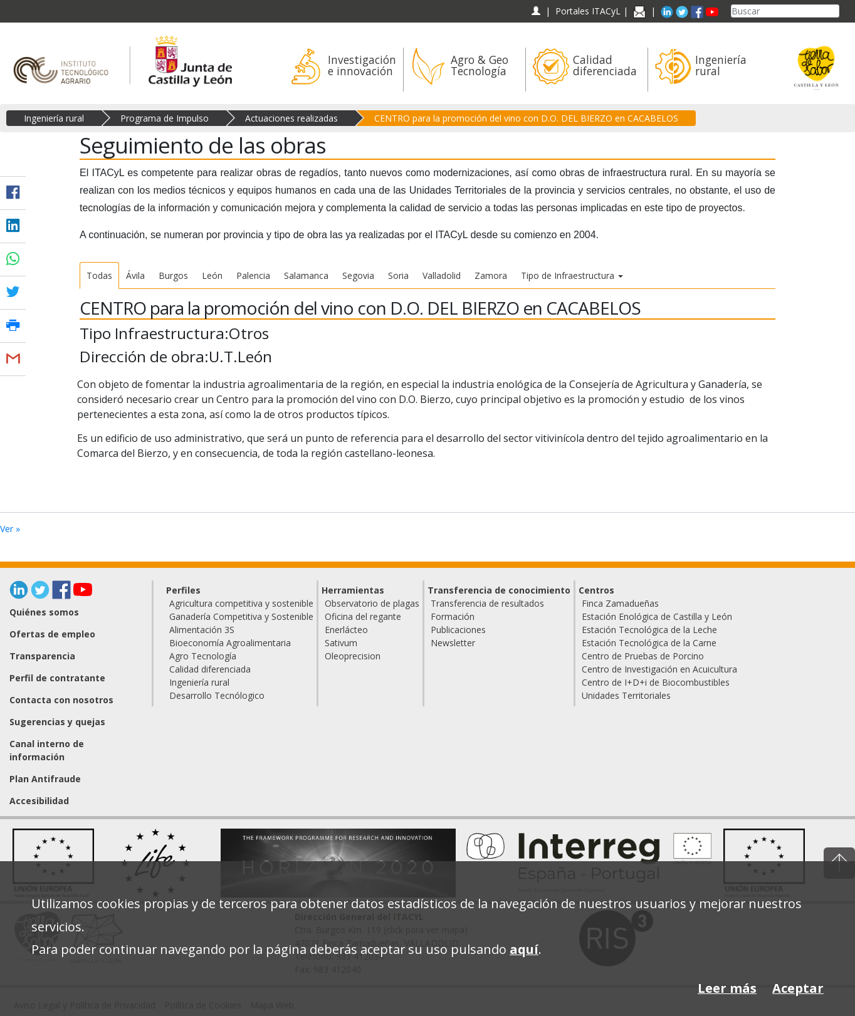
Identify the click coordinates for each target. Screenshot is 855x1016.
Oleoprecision (352, 656)
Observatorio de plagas (372, 603)
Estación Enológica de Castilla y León (657, 616)
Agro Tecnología (202, 656)
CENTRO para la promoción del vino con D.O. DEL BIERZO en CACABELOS (526, 118)
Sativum (341, 643)
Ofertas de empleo (52, 634)
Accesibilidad (39, 801)
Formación (453, 616)
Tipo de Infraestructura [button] (572, 275)
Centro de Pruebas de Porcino (643, 656)
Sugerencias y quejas (57, 722)
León (212, 275)
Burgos (173, 275)
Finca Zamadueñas (620, 603)
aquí (524, 949)
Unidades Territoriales (626, 695)
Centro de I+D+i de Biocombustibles (656, 682)
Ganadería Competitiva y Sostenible (241, 616)
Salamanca (306, 275)
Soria (398, 275)
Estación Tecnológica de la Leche (649, 630)
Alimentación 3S (201, 630)
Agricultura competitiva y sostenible (241, 603)
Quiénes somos (44, 612)
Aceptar (798, 988)
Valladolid (441, 275)
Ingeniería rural (54, 118)
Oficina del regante (363, 616)
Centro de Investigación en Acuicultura (659, 669)
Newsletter (453, 643)
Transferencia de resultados (487, 603)
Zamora (491, 275)
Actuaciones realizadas (291, 118)
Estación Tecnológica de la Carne (649, 643)
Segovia (358, 275)
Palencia (253, 275)
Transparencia (42, 656)
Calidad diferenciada (210, 669)
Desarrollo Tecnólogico (217, 695)
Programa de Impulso (164, 118)
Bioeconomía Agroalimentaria (230, 643)
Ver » (10, 529)
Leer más (727, 988)
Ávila (135, 275)
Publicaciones (458, 630)
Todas (99, 275)
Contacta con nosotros (61, 700)
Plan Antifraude (45, 779)
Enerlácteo (346, 630)
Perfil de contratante (57, 678)
